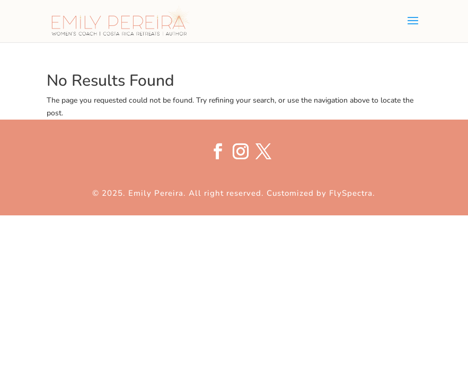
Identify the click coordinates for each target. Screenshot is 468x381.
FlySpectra (351, 193)
